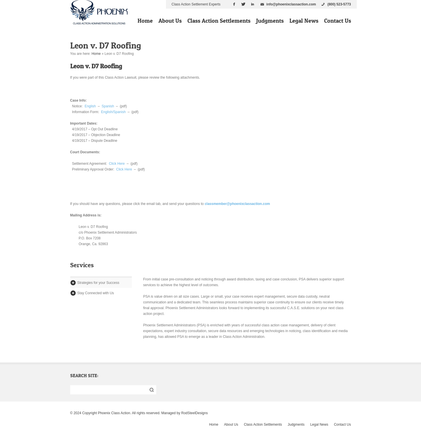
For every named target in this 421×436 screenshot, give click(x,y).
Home (145, 20)
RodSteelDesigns (194, 413)
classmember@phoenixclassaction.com (237, 204)
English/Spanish (113, 112)
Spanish (108, 106)
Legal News (303, 20)
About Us (170, 20)
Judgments (270, 20)
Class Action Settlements (218, 20)
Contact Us (337, 20)
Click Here (117, 164)
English (90, 106)
